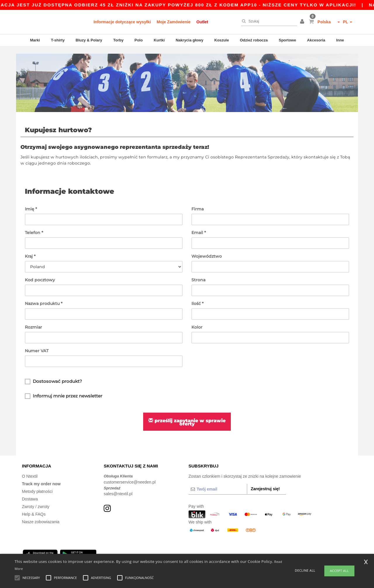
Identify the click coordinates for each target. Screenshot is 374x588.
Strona (198, 272)
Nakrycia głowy (189, 40)
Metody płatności (37, 484)
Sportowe (287, 40)
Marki (35, 40)
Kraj (30, 249)
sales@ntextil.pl (118, 486)
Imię (31, 201)
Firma (197, 201)
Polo (138, 40)
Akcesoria (316, 40)
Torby (118, 40)
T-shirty (58, 40)
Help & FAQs (34, 507)
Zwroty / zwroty (35, 499)
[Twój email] (217, 482)
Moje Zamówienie (174, 22)
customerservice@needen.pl (130, 474)
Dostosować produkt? (53, 374)
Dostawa (30, 492)
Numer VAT (37, 343)
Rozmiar (33, 319)
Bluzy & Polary (89, 40)
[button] (303, 22)
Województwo (206, 249)
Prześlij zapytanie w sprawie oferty (187, 415)
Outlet (202, 22)
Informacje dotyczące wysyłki (122, 22)
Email (198, 225)
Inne (340, 40)
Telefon (34, 225)
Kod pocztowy (40, 272)
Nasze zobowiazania (40, 514)
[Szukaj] (267, 21)
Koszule (221, 40)
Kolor (196, 319)
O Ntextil (30, 469)
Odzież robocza (254, 40)
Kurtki (159, 40)
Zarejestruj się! (265, 481)
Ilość (197, 296)
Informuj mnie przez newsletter (63, 389)
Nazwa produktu (44, 296)
